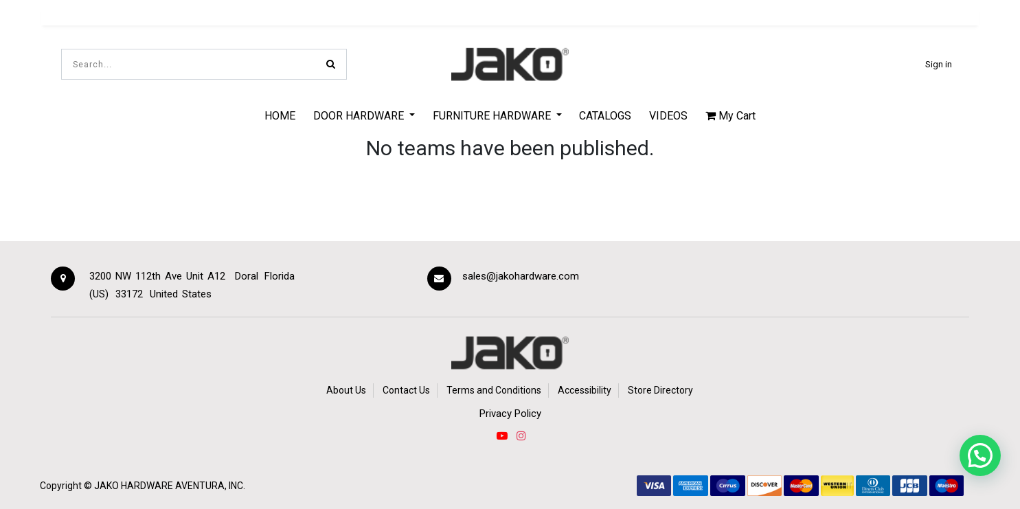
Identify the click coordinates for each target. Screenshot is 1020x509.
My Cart (730, 115)
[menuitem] (280, 115)
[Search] (330, 64)
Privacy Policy (510, 413)
